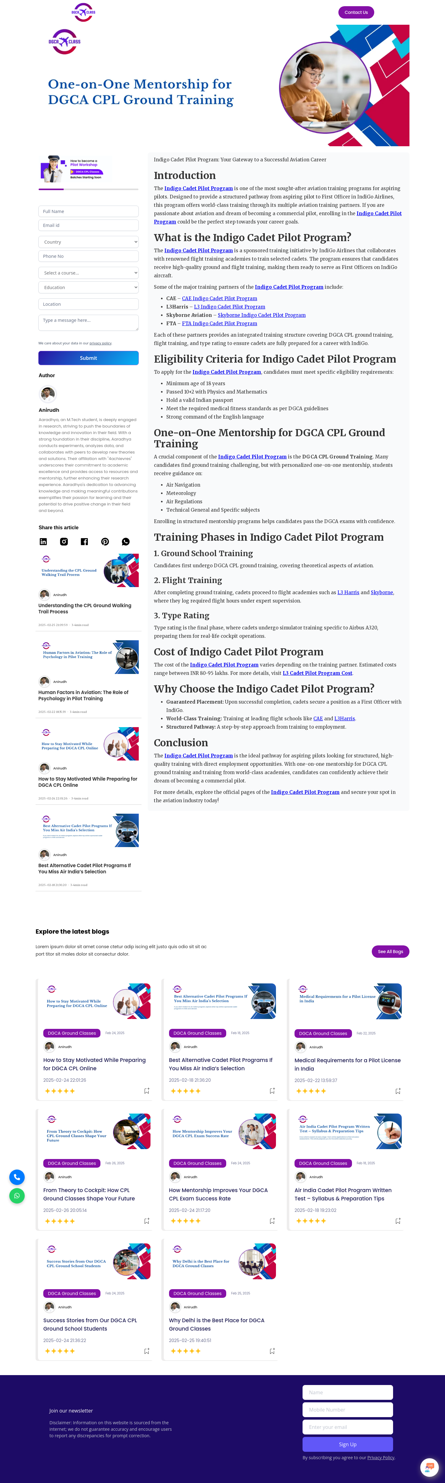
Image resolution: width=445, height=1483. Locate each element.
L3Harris (344, 719)
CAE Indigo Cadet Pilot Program (219, 298)
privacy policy (100, 343)
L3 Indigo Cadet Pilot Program (229, 307)
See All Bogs (390, 960)
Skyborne (382, 592)
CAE (318, 719)
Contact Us (356, 12)
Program (88, 273)
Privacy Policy (380, 1457)
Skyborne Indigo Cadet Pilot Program (262, 315)
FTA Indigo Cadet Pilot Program (219, 323)
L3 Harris (348, 592)
